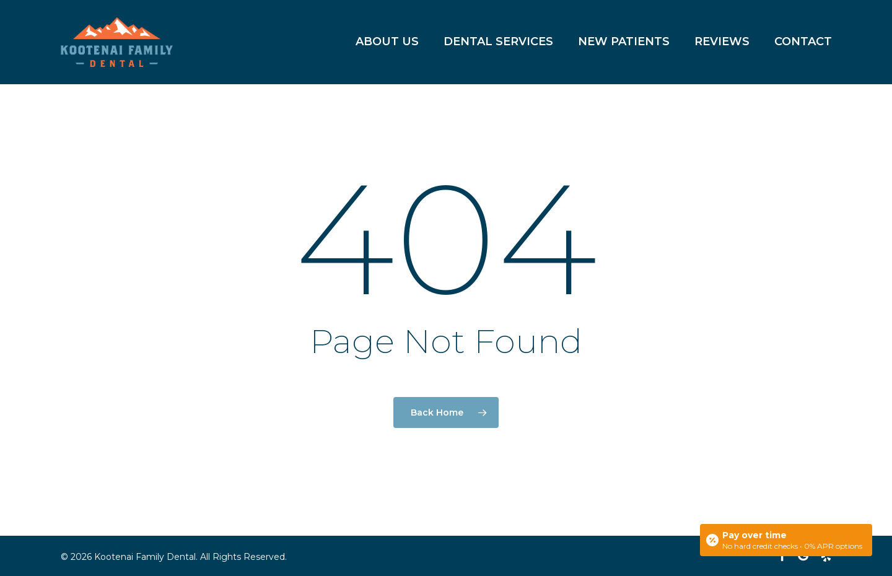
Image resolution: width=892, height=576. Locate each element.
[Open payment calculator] (786, 540)
